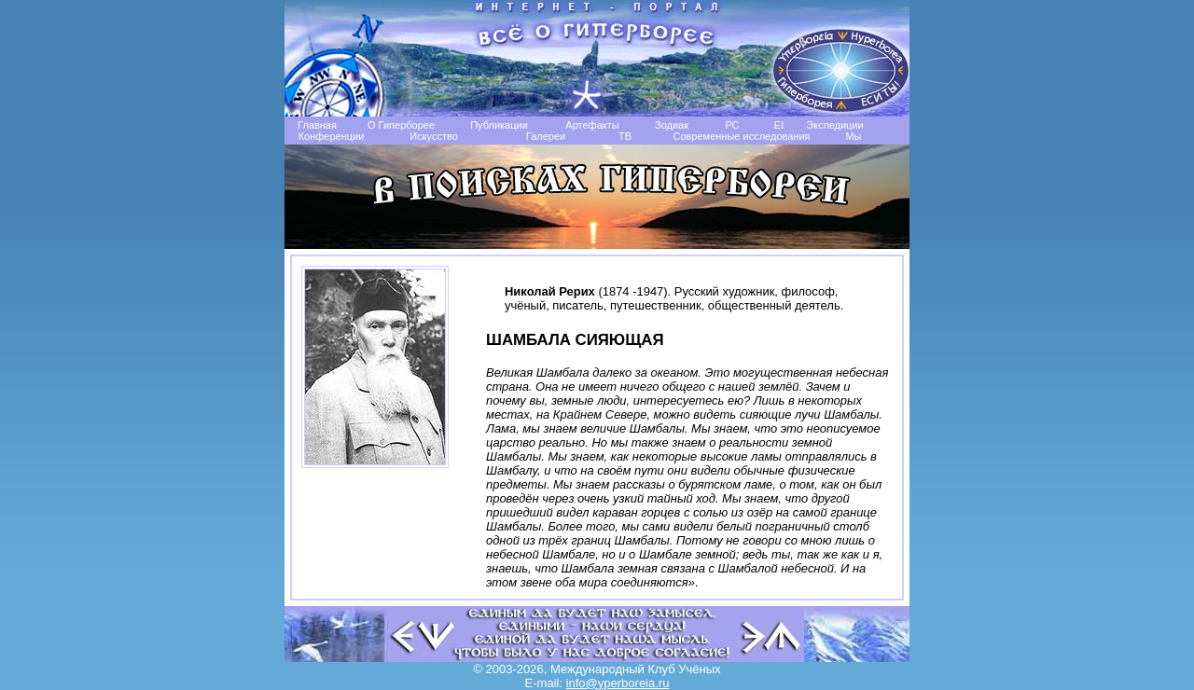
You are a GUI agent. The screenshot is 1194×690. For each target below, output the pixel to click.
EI (779, 125)
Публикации (499, 125)
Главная (317, 125)
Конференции (331, 136)
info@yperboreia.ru (618, 683)
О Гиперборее (401, 125)
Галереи (545, 136)
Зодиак (671, 125)
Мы (853, 136)
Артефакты (591, 125)
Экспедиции (834, 125)
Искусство (434, 136)
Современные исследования (741, 136)
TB (625, 136)
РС (732, 125)
